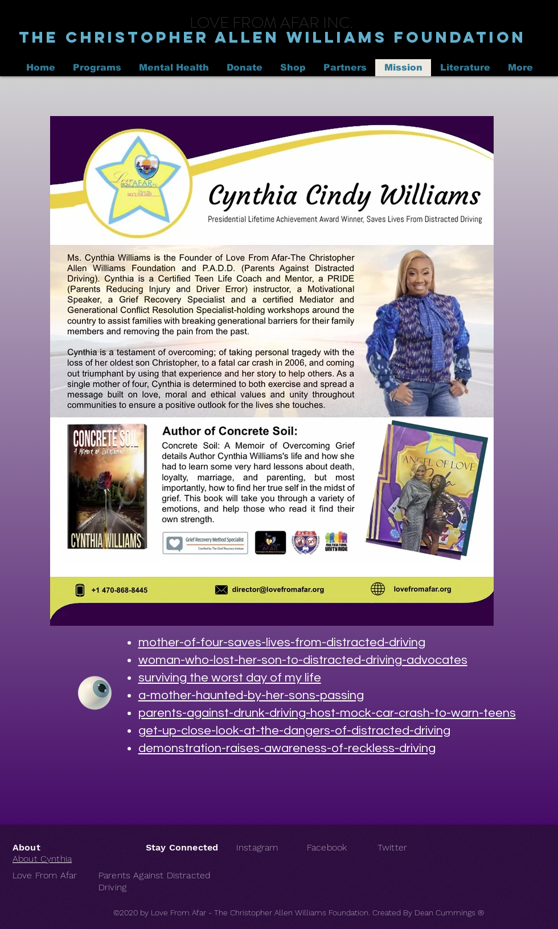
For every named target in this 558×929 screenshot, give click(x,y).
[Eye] (95, 693)
